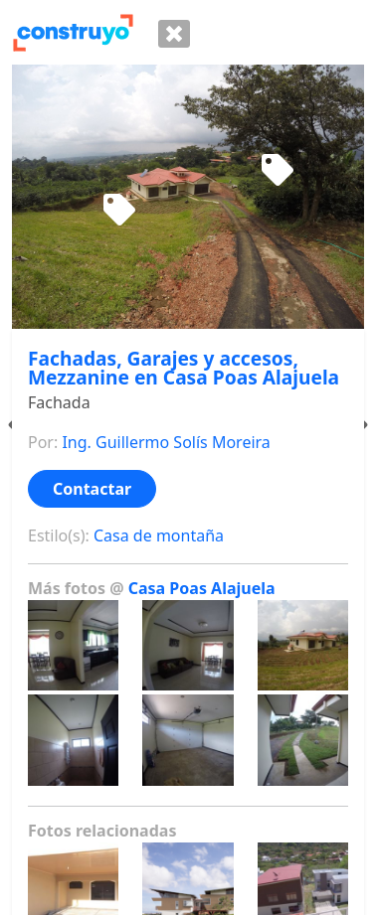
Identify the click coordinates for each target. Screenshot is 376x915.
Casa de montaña (159, 535)
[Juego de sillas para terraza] (119, 211)
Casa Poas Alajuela (202, 588)
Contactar (92, 489)
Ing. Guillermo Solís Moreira (166, 442)
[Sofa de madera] (277, 171)
